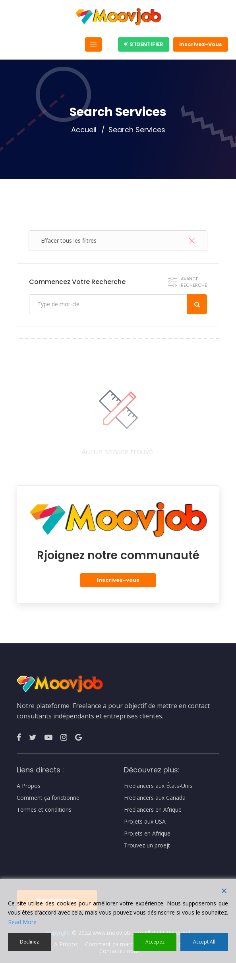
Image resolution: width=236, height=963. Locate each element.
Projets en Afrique (147, 833)
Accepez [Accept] (154, 941)
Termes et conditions (44, 810)
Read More (22, 922)
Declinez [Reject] (29, 941)
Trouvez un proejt (147, 845)
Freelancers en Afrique (153, 810)
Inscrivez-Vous (200, 44)
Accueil (84, 129)
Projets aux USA (145, 821)
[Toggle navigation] (93, 44)
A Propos (29, 786)
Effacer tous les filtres (118, 240)
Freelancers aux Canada (155, 798)
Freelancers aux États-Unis (158, 786)
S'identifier (143, 44)
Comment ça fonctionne (48, 798)
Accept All (204, 941)
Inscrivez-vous (118, 580)
